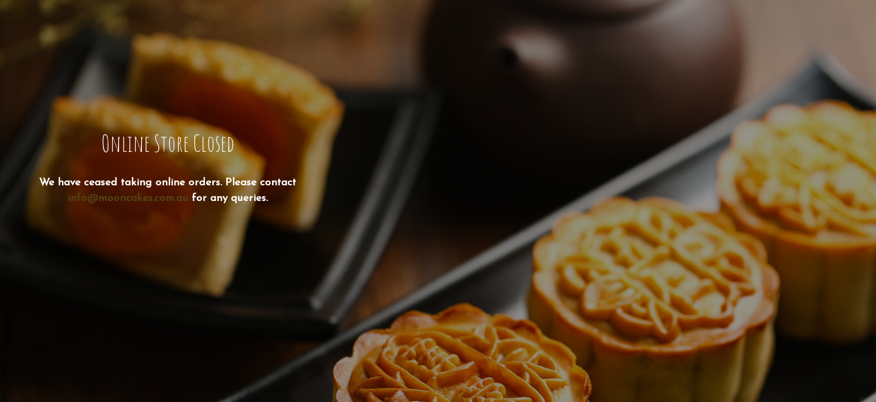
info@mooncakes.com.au (128, 198)
